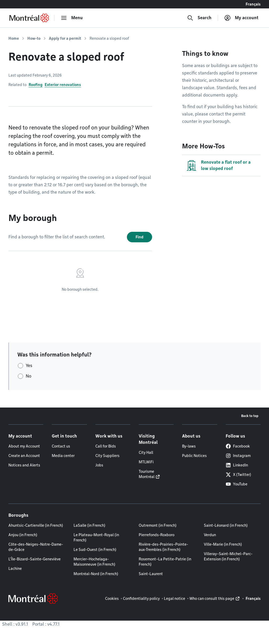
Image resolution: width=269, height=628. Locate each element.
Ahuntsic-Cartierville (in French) (35, 525)
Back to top (249, 416)
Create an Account (24, 456)
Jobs (99, 465)
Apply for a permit (65, 38)
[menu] (72, 18)
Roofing (36, 85)
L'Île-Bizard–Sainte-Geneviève (34, 559)
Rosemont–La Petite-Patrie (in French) (165, 561)
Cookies (112, 598)
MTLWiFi (146, 462)
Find (139, 237)
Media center (63, 456)
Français (253, 4)
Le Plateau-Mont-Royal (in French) (96, 537)
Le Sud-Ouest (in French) (95, 549)
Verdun (210, 535)
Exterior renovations (63, 85)
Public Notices (194, 456)
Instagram (238, 455)
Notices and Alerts (24, 465)
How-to (33, 38)
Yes (29, 365)
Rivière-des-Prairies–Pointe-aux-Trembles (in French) (163, 547)
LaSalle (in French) (89, 525)
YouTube (236, 484)
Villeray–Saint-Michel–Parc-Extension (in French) (228, 556)
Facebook (238, 446)
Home (13, 38)
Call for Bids (105, 446)
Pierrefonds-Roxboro (156, 535)
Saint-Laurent (151, 574)
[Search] (199, 18)
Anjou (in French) (22, 535)
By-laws (189, 446)
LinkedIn (237, 465)
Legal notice (174, 598)
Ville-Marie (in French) (223, 544)
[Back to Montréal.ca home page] (29, 18)
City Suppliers (107, 456)
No (28, 376)
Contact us (61, 446)
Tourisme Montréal (146, 474)
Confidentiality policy (141, 598)
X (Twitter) (238, 474)
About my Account (24, 446)
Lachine (15, 568)
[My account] (241, 18)
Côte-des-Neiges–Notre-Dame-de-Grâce (35, 547)
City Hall (146, 452)
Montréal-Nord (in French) (96, 574)
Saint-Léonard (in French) (226, 525)
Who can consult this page (211, 598)
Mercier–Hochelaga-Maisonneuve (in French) (94, 561)
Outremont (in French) (158, 525)
